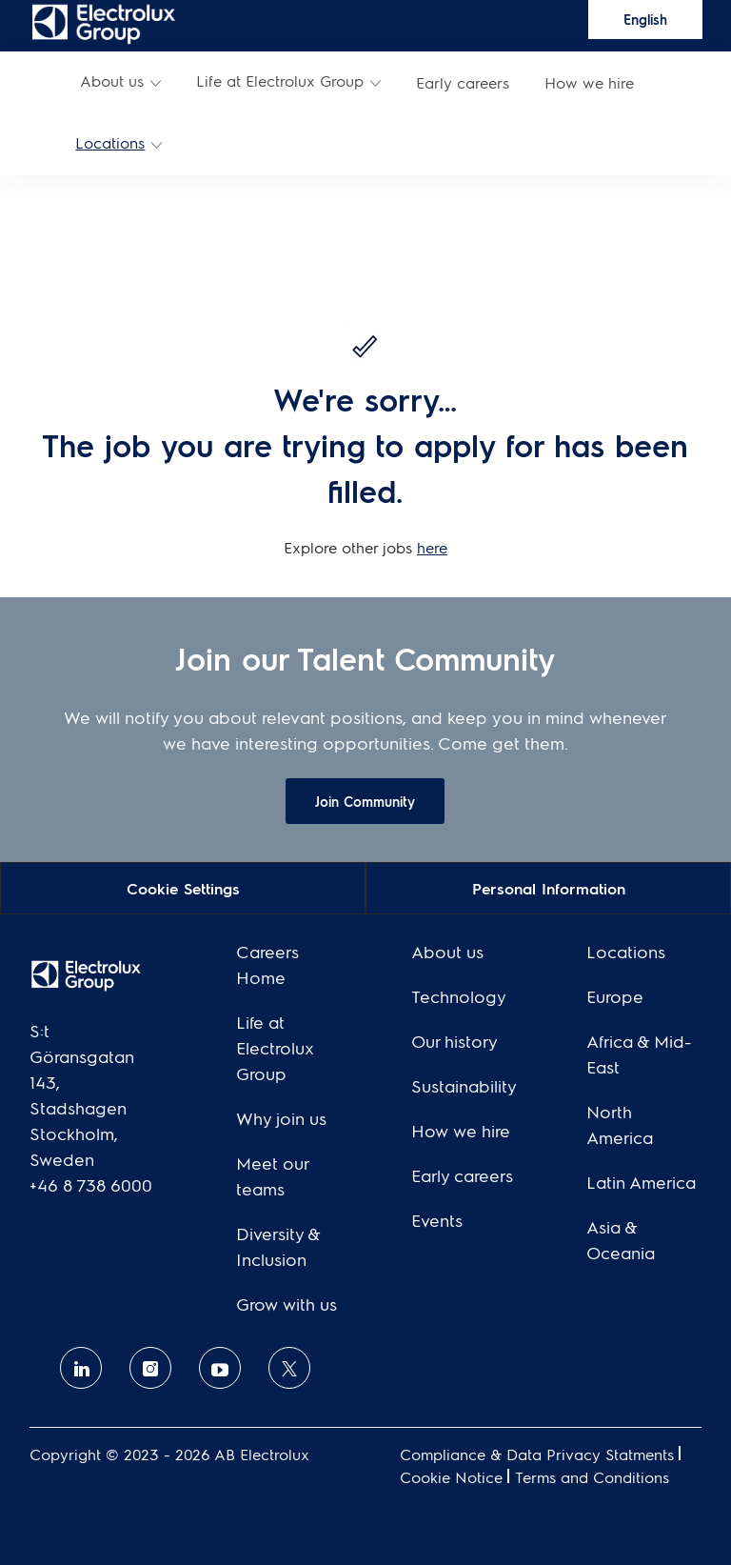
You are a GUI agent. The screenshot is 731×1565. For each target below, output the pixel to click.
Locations (110, 142)
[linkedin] (81, 1368)
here (432, 547)
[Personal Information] (548, 887)
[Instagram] (150, 1368)
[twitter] (289, 1368)
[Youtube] (220, 1368)
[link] (103, 23)
